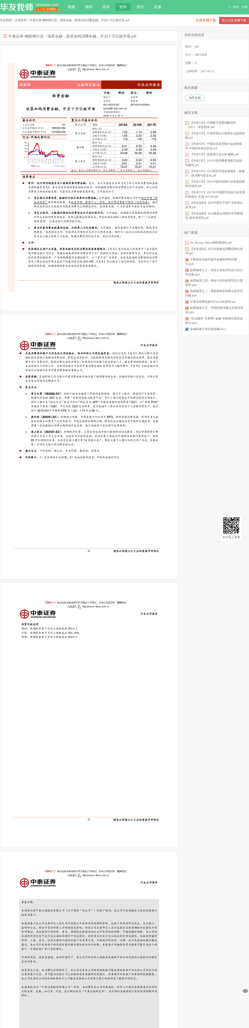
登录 (236, 7)
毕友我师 (29, 7)
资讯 (140, 7)
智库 (123, 7)
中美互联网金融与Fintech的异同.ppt (213, 301)
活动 (106, 7)
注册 (245, 7)
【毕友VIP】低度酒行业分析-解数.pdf (214, 154)
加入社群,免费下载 (234, 20)
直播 (157, 7)
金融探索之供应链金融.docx (208, 329)
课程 (88, 7)
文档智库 (21, 20)
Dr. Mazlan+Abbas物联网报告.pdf (211, 242)
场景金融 (195, 97)
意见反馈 (245, 991)
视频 (71, 7)
